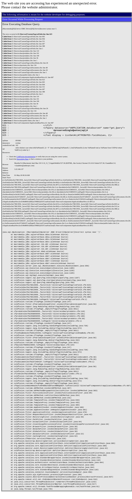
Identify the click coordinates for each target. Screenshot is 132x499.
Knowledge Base (23, 161)
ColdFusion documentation (25, 159)
